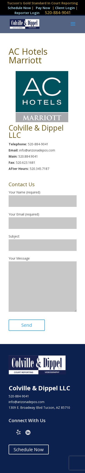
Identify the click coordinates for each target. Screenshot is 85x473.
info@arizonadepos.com (26, 402)
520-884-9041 (58, 12)
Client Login (65, 7)
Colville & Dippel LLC (39, 388)
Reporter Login (27, 12)
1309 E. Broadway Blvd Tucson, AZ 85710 (39, 407)
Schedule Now (19, 7)
